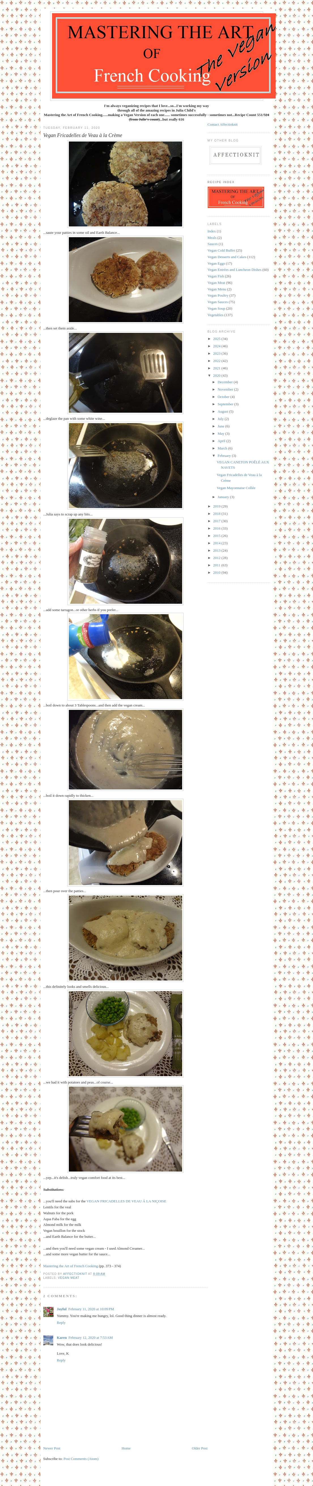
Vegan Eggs (216, 263)
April (222, 441)
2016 (217, 528)
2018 (217, 513)
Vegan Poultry (218, 295)
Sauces (213, 244)
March (223, 448)
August (223, 411)
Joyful (62, 1309)
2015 (217, 536)
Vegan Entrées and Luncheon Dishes (235, 269)
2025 (217, 339)
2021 (217, 368)
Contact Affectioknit (223, 124)
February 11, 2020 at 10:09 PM (91, 1309)
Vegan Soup (216, 308)
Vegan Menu (217, 289)
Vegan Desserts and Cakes (227, 257)
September (226, 404)
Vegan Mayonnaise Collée (236, 488)
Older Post (199, 1448)
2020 (217, 375)
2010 (217, 572)
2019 (217, 506)
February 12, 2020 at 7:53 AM (91, 1337)
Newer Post (51, 1448)
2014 (217, 543)
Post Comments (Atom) (81, 1459)
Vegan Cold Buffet (221, 250)
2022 (217, 361)
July (221, 419)
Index (212, 231)
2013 (217, 550)
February (225, 455)
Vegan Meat (69, 1277)
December (226, 382)
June (221, 426)
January (224, 497)
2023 (217, 353)
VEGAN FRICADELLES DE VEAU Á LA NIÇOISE (126, 1201)
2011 (217, 565)
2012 (217, 558)
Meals (212, 237)
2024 (217, 346)
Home (126, 1448)
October (224, 397)
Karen (62, 1337)
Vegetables (215, 315)
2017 (217, 521)
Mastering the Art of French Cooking (71, 1266)
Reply (61, 1322)
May (221, 433)
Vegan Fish (216, 276)
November (226, 389)
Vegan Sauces (218, 302)
